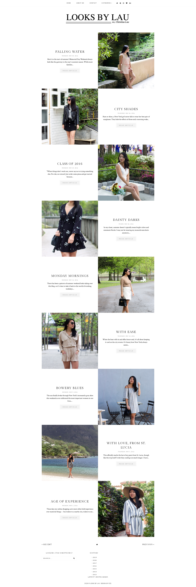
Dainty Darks (126, 220)
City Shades (126, 109)
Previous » (148, 544)
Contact (93, 3)
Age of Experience (70, 501)
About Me (80, 3)
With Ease (126, 332)
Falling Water (70, 52)
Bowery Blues (70, 388)
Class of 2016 (69, 164)
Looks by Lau (95, 583)
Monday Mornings (69, 276)
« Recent (47, 544)
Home (69, 3)
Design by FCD (106, 583)
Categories (106, 3)
